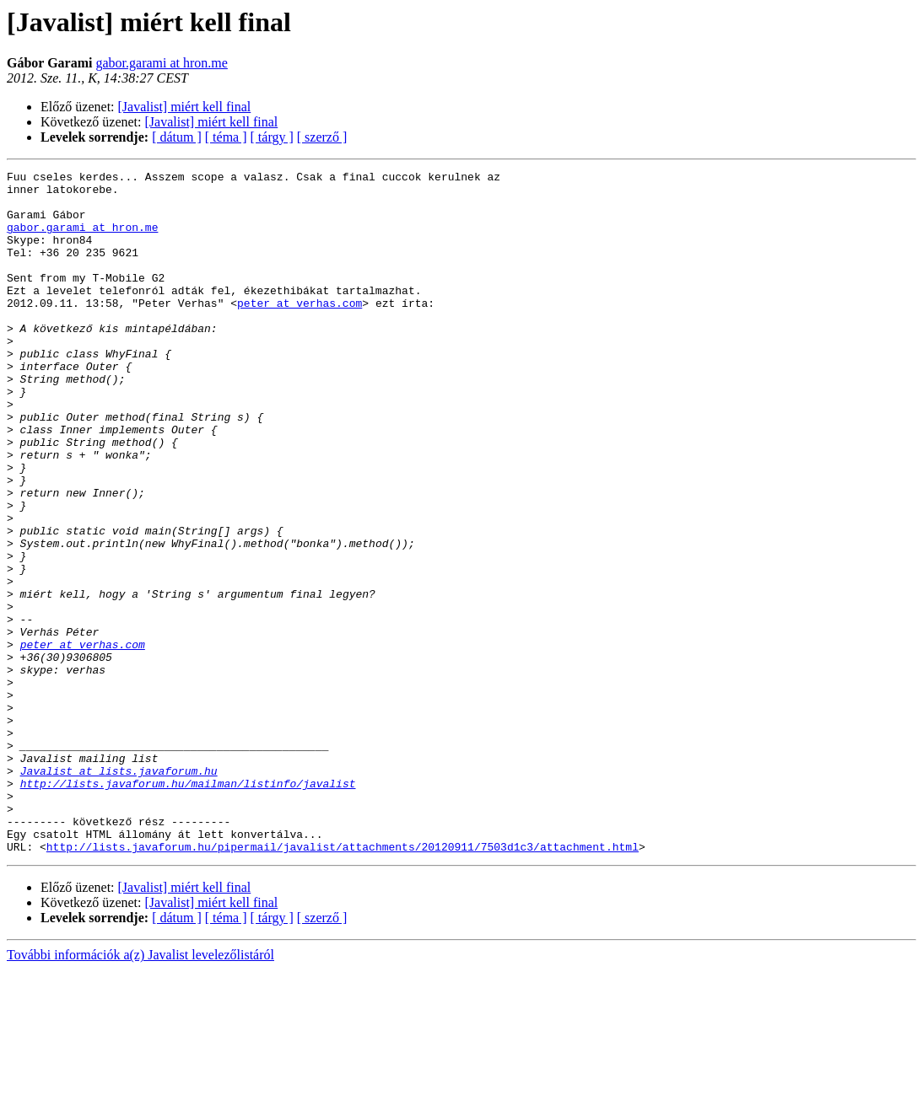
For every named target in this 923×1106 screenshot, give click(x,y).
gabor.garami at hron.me (161, 63)
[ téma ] (226, 137)
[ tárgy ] (272, 137)
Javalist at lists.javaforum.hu (119, 891)
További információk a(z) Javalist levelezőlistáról (140, 1091)
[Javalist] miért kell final (184, 106)
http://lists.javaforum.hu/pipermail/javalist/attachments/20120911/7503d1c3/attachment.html (342, 983)
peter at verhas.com (299, 330)
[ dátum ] (177, 137)
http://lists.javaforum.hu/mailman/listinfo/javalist (188, 907)
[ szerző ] (322, 137)
